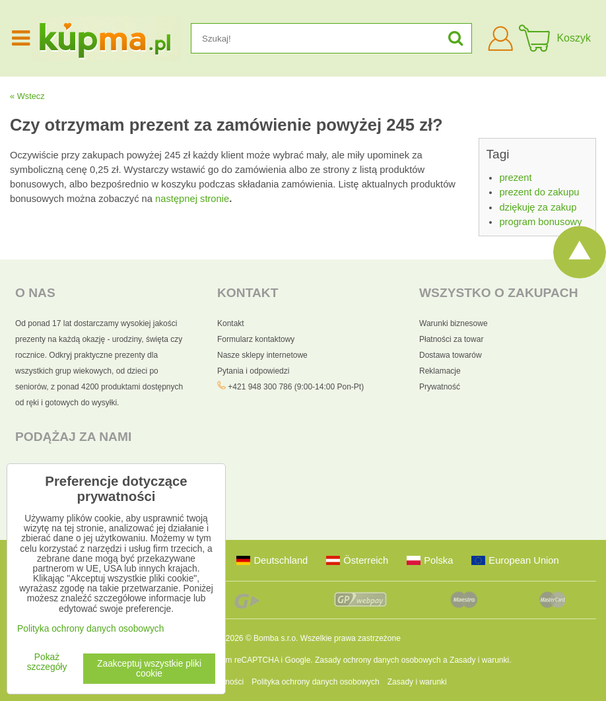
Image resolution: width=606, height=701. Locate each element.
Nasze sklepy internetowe (262, 355)
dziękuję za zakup (537, 207)
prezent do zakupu (539, 192)
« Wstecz (27, 96)
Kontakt (230, 323)
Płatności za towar (451, 339)
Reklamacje (440, 371)
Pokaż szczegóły (47, 662)
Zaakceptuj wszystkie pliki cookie (149, 669)
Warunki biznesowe (453, 323)
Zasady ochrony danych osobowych (378, 660)
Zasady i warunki (479, 660)
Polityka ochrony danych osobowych (315, 681)
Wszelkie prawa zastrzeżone (350, 638)
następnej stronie (192, 198)
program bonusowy (540, 222)
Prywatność (439, 386)
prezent (515, 177)
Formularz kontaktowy (255, 339)
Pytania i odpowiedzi (253, 371)
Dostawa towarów (450, 355)
